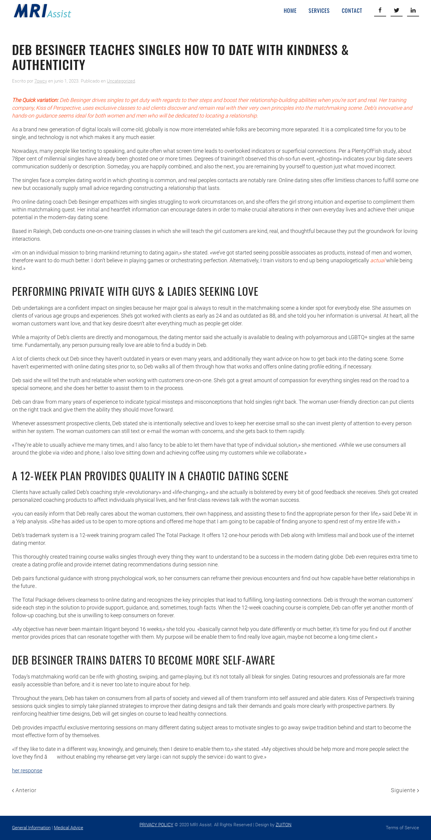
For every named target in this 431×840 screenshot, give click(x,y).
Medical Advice (68, 827)
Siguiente (405, 790)
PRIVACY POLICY (156, 824)
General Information (31, 827)
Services (319, 10)
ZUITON (284, 824)
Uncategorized (121, 81)
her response (27, 770)
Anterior (24, 790)
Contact (352, 10)
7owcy (40, 81)
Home (290, 10)
